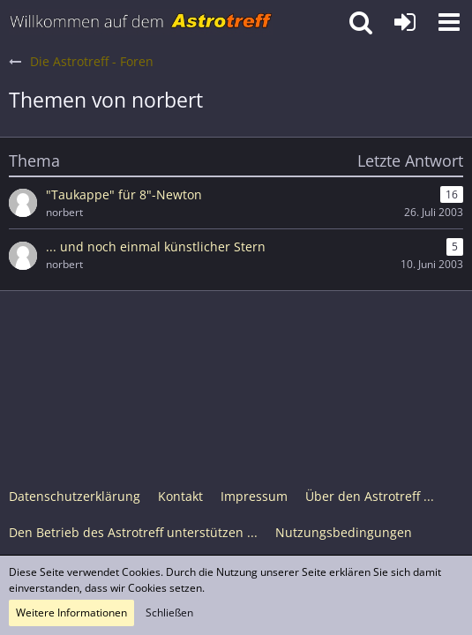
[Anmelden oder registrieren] (405, 22)
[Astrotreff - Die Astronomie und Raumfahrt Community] (141, 22)
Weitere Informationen (71, 612)
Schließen (169, 612)
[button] (449, 22)
